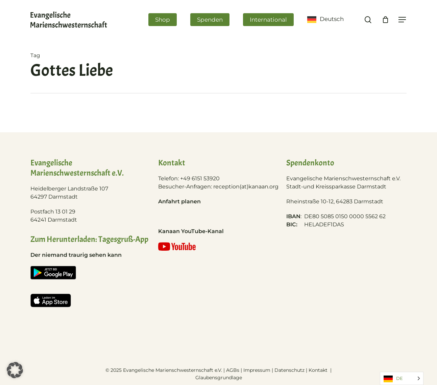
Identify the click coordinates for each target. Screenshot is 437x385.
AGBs (232, 370)
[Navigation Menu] (402, 19)
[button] (15, 370)
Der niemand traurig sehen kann (76, 255)
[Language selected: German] (401, 378)
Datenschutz (289, 370)
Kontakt (319, 370)
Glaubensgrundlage (218, 378)
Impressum (256, 370)
